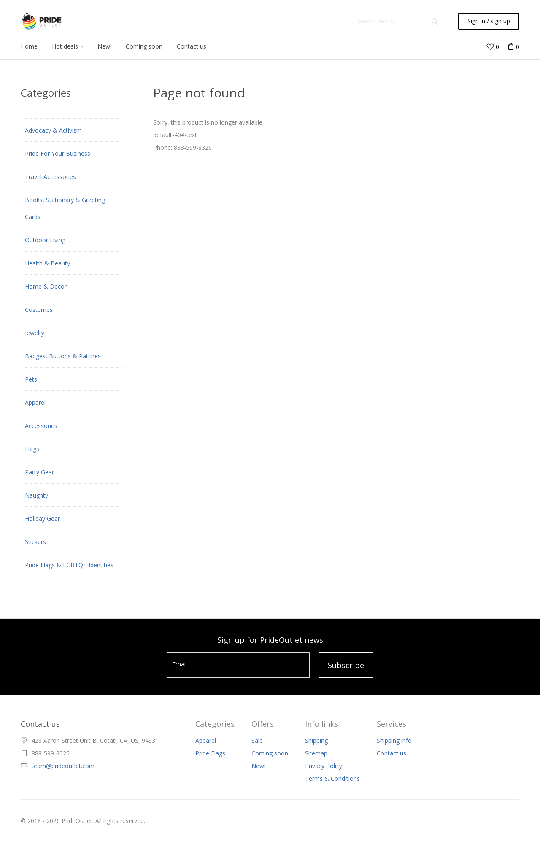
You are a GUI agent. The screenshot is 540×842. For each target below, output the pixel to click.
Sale (257, 740)
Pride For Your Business (57, 153)
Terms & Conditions (332, 778)
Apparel (35, 402)
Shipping (316, 740)
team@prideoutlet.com (63, 766)
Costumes (39, 310)
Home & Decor (46, 286)
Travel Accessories (50, 177)
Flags (32, 449)
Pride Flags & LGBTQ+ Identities (69, 565)
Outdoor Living (45, 240)
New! (258, 766)
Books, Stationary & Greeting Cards (65, 208)
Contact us (391, 753)
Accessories (41, 426)
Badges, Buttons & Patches (63, 356)
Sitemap (316, 753)
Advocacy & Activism (53, 130)
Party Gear (39, 472)
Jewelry (34, 333)
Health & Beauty (47, 263)
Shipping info (394, 740)
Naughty (36, 495)
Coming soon (269, 753)
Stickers (35, 542)
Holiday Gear (42, 518)
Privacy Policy (323, 766)
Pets (31, 379)
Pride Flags (210, 753)
